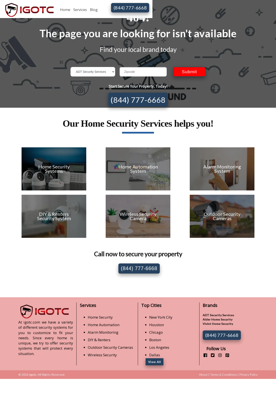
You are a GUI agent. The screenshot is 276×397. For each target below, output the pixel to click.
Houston (156, 324)
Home (65, 9)
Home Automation (103, 324)
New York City (160, 317)
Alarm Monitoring (103, 332)
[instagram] (218, 355)
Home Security (100, 317)
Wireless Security (102, 354)
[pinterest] (225, 355)
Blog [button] (94, 9)
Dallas (154, 354)
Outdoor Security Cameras (110, 347)
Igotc (32, 374)
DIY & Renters (99, 339)
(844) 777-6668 (130, 7)
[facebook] (203, 355)
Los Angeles (159, 347)
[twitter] (211, 355)
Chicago (156, 332)
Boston (155, 339)
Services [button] (80, 9)
